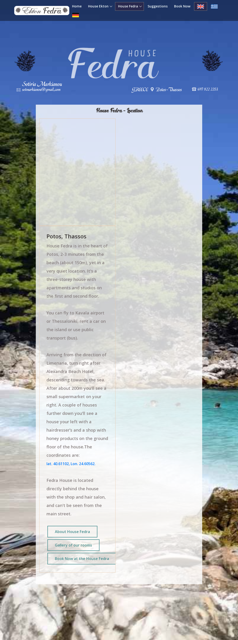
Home (77, 6)
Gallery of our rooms (73, 545)
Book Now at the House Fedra (82, 558)
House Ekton (98, 6)
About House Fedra (72, 531)
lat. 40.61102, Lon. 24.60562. (71, 463)
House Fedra (128, 6)
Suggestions (158, 6)
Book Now (182, 6)
